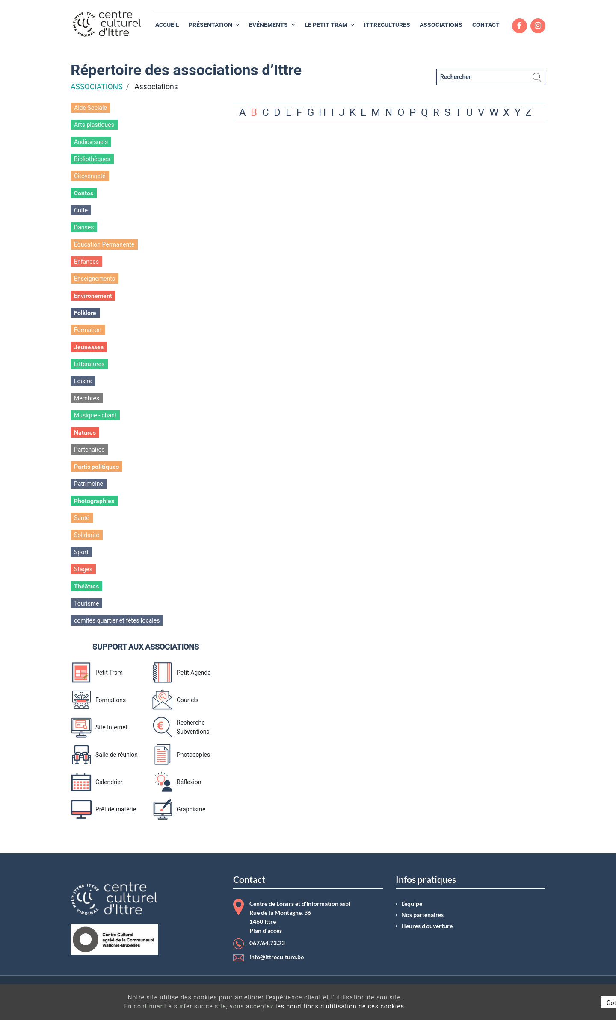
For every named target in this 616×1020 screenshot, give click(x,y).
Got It (535, 1002)
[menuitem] (167, 25)
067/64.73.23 (267, 943)
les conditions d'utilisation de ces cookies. (309, 1006)
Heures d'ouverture (427, 926)
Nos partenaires (422, 914)
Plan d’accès (265, 930)
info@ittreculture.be (276, 957)
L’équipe (411, 903)
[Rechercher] (490, 77)
